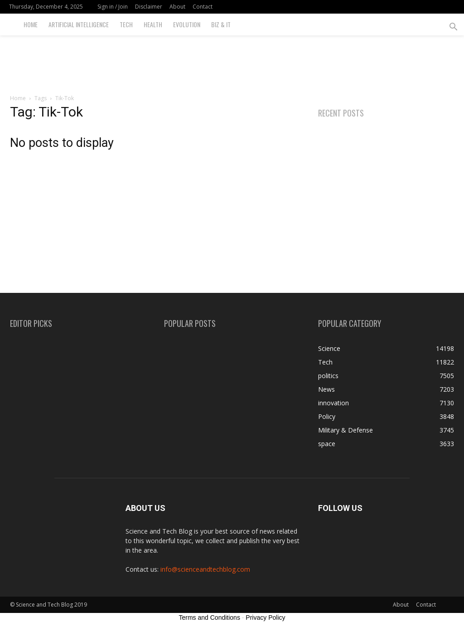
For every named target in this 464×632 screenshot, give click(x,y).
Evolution (186, 24)
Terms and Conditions (209, 617)
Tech (126, 24)
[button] (453, 28)
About (177, 6)
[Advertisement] (232, 59)
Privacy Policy (265, 617)
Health (153, 24)
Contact (203, 6)
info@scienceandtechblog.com (205, 569)
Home (31, 24)
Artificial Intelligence (78, 24)
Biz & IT (221, 24)
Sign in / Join (112, 6)
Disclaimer (148, 6)
